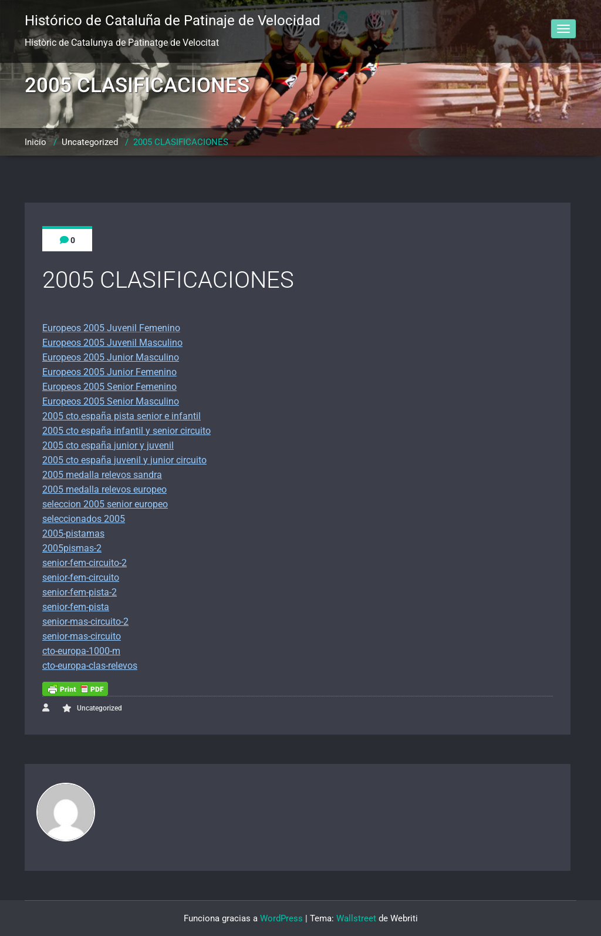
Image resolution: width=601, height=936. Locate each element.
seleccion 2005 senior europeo (105, 504)
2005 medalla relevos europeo (104, 489)
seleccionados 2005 (83, 518)
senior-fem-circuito (80, 577)
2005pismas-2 (72, 548)
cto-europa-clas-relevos (89, 665)
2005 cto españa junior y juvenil (108, 445)
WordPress (281, 918)
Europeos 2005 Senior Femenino (109, 386)
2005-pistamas (73, 533)
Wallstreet (356, 918)
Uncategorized (90, 142)
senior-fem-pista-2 (79, 592)
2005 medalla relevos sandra (102, 474)
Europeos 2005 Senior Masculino (110, 401)
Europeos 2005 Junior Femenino (109, 372)
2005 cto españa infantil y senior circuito (126, 430)
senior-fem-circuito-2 (84, 562)
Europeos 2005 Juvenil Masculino (112, 342)
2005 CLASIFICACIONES (180, 142)
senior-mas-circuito (81, 636)
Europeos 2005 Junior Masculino (110, 357)
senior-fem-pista (75, 606)
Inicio (35, 142)
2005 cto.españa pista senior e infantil (121, 416)
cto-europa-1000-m (81, 650)
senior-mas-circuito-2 (85, 621)
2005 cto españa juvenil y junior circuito (124, 460)
